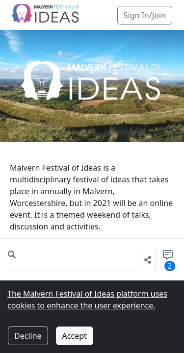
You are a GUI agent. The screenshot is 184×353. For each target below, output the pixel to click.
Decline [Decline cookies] (28, 335)
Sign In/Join (145, 15)
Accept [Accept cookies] (74, 335)
